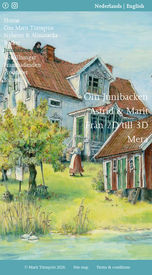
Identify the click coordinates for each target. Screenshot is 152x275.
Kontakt (13, 80)
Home (11, 20)
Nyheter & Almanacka (31, 35)
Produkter (16, 72)
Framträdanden (22, 65)
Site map (80, 267)
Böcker (12, 43)
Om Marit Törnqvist (29, 28)
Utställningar (20, 57)
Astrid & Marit (119, 111)
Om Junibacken (116, 97)
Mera (137, 139)
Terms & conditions (113, 267)
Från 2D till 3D (116, 125)
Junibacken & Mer (26, 50)
